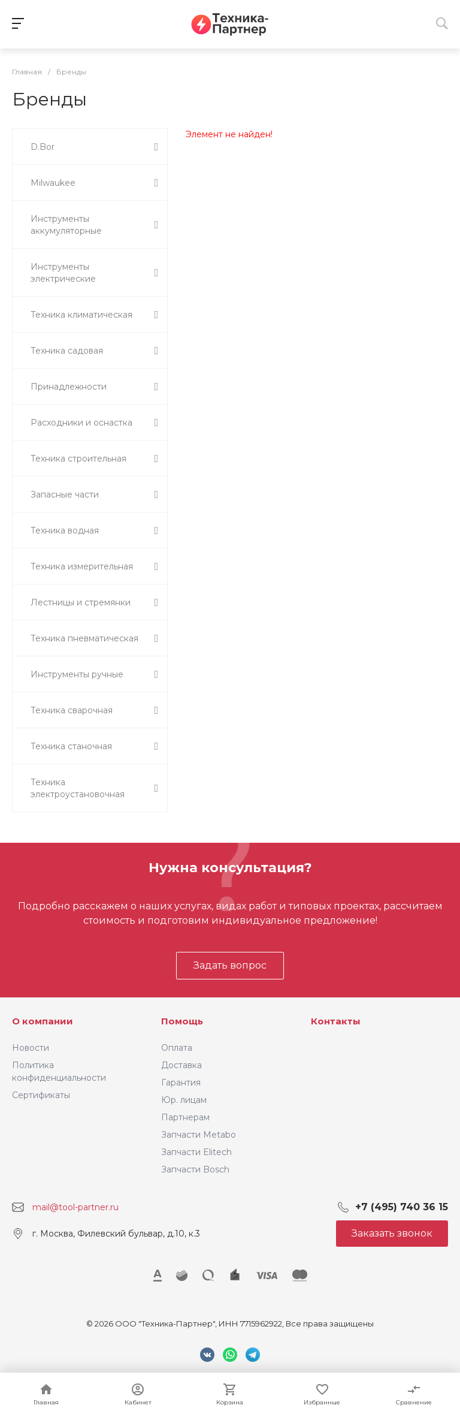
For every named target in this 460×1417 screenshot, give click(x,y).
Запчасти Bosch (195, 1169)
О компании (42, 1021)
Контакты (336, 1021)
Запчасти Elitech (196, 1152)
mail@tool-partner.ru (75, 1207)
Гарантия (181, 1082)
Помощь (182, 1021)
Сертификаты (41, 1095)
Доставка (181, 1065)
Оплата (176, 1047)
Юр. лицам (184, 1100)
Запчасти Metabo (198, 1134)
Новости (30, 1047)
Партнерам (185, 1117)
